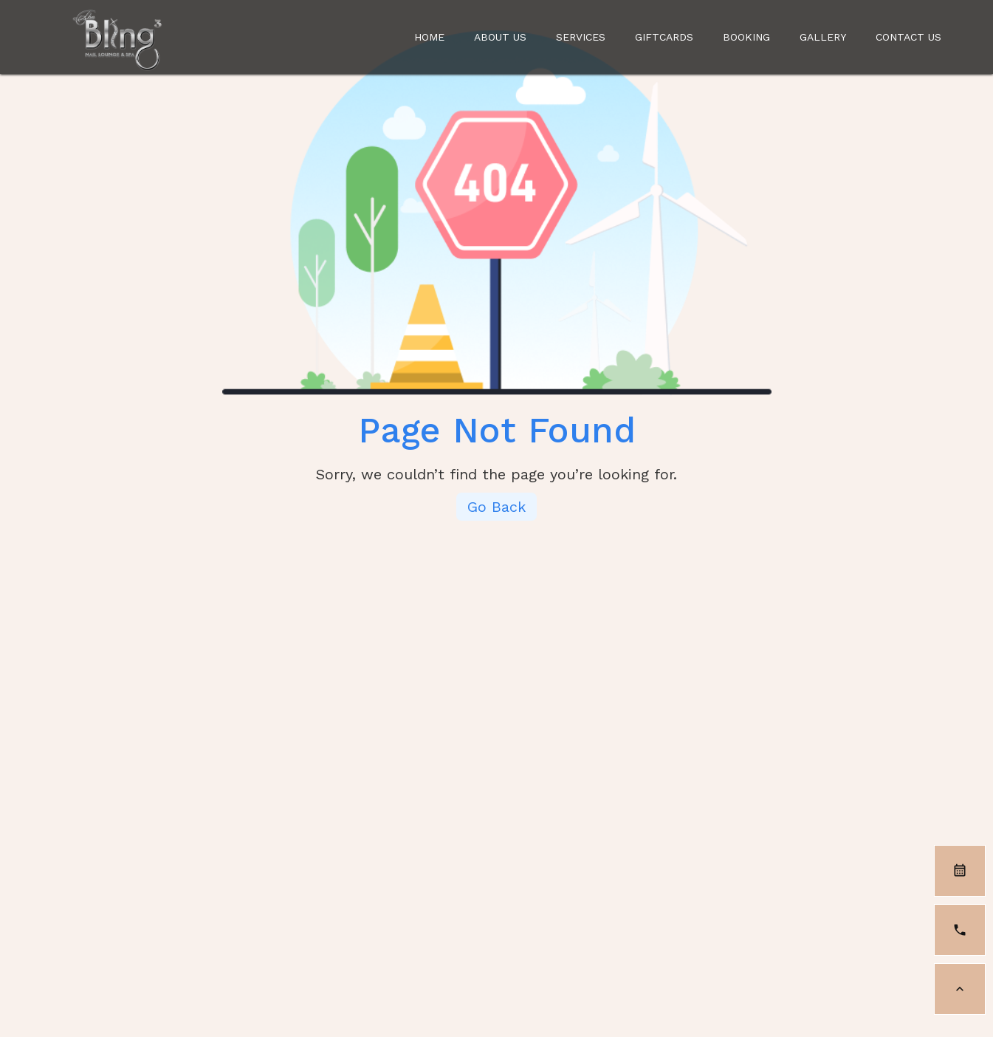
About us (500, 37)
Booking (746, 37)
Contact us (549, 744)
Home (429, 37)
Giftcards (664, 37)
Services (580, 37)
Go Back (496, 507)
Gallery (823, 37)
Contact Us (908, 37)
